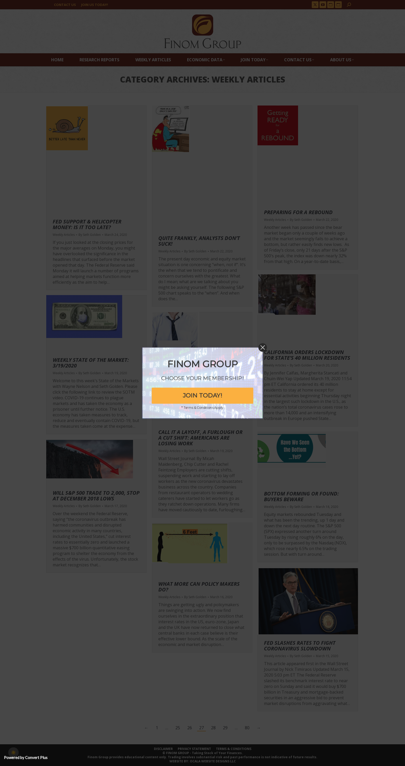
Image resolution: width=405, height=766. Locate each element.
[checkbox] (13, 752)
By (90, 235)
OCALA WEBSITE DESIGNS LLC (213, 761)
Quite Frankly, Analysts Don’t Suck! (199, 241)
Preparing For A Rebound (298, 212)
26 (189, 728)
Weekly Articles (64, 234)
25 (177, 728)
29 (225, 728)
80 (247, 728)
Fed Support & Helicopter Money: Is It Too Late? (87, 224)
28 (213, 728)
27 (201, 728)
